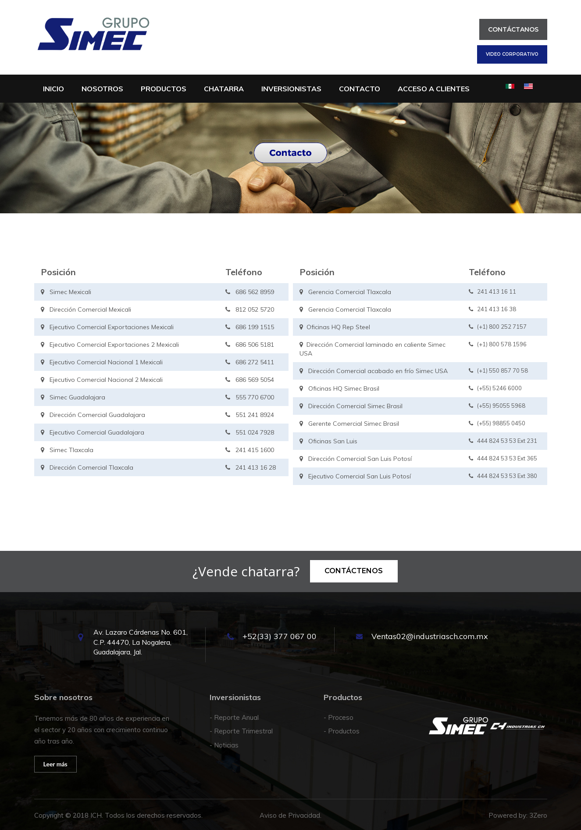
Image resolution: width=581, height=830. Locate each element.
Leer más (55, 764)
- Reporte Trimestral (241, 731)
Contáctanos (513, 29)
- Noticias (224, 745)
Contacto (359, 88)
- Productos (342, 731)
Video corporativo (512, 54)
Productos (163, 88)
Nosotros (102, 88)
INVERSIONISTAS (291, 88)
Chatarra (224, 88)
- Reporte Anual (234, 717)
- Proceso (338, 717)
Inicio (53, 88)
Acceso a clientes (434, 88)
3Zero (538, 815)
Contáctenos (353, 571)
